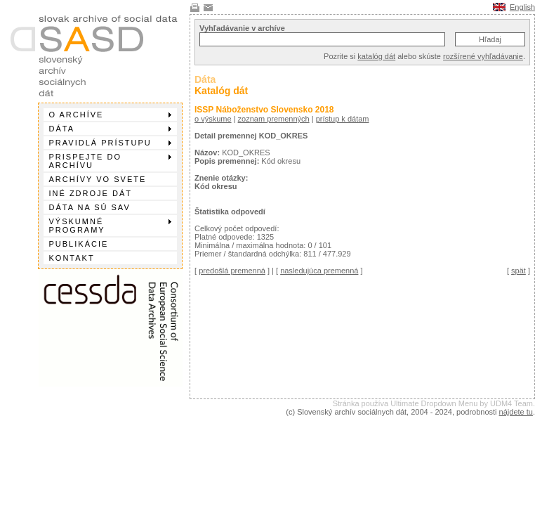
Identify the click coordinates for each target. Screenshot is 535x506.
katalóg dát (376, 56)
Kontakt (72, 258)
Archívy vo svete (98, 179)
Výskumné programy (110, 225)
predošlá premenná (232, 270)
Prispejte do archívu (110, 161)
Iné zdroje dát (90, 193)
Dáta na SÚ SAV (90, 207)
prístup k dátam (342, 119)
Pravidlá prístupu (110, 142)
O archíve (110, 114)
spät (518, 270)
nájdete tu (516, 412)
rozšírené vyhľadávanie (483, 56)
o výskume (213, 119)
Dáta (110, 128)
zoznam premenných (274, 119)
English (522, 7)
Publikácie (79, 244)
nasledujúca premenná (319, 270)
